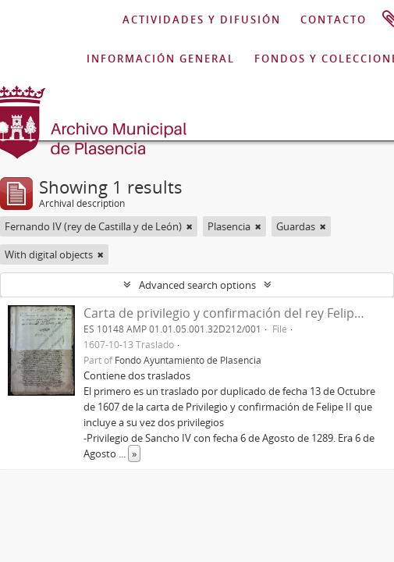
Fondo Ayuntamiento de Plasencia (188, 360)
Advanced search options (197, 285)
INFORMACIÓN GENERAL (161, 59)
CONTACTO (333, 19)
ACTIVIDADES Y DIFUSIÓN (201, 19)
